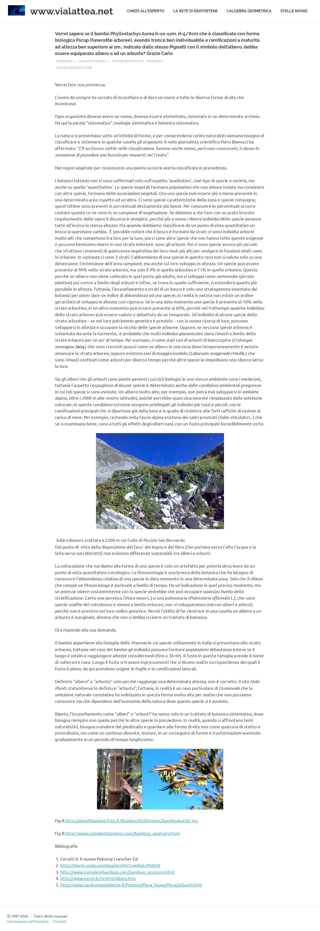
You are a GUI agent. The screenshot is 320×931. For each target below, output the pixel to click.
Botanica (155, 61)
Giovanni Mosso (92, 61)
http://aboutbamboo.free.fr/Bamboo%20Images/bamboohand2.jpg (132, 820)
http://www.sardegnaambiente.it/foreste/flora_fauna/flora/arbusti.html (131, 884)
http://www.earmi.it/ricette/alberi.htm (98, 878)
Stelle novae (294, 11)
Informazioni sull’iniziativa (27, 921)
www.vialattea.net (71, 11)
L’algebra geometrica (249, 11)
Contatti (59, 921)
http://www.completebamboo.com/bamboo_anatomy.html (123, 833)
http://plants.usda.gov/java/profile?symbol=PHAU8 (110, 865)
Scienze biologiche (128, 61)
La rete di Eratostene (195, 11)
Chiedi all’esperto (145, 11)
